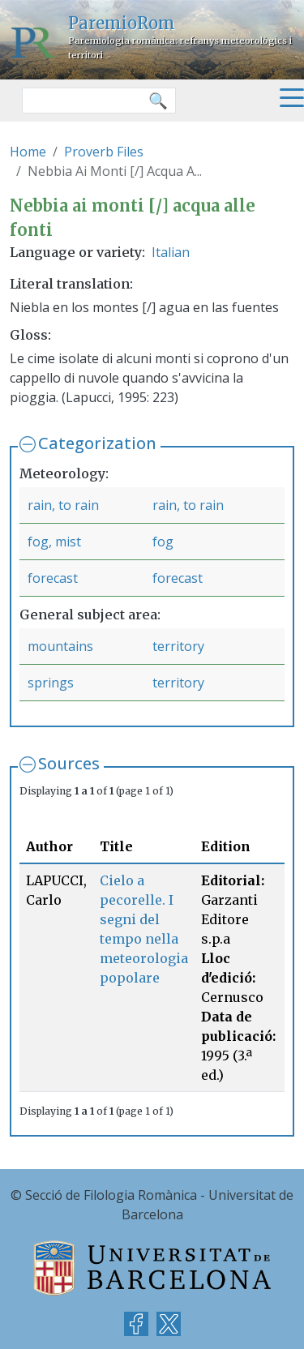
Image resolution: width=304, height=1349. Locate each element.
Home (28, 152)
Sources (69, 763)
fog (162, 541)
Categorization (97, 443)
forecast (53, 578)
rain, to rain (63, 505)
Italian (171, 252)
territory (178, 646)
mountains (60, 646)
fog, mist (54, 541)
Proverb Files (103, 152)
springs (51, 683)
